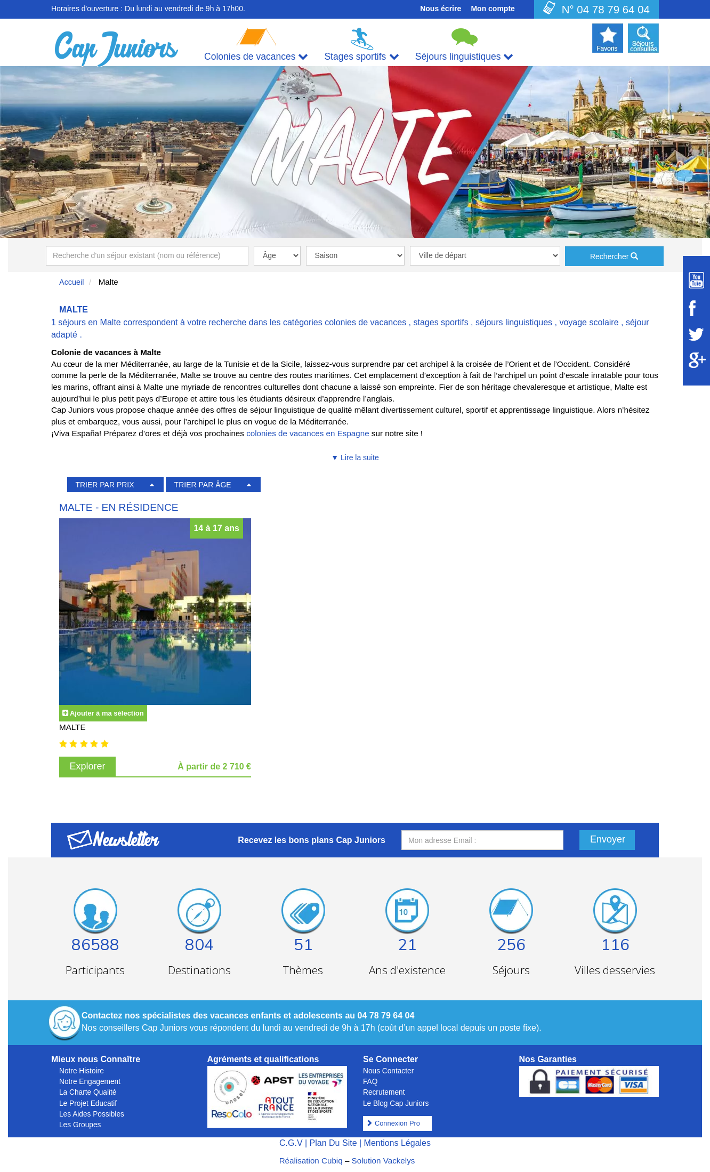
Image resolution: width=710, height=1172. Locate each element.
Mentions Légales (397, 1142)
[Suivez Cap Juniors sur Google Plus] (696, 360)
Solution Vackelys (383, 1160)
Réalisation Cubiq (311, 1160)
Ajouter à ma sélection (107, 713)
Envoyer (607, 839)
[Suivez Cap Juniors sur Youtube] (696, 280)
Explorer (88, 766)
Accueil (71, 282)
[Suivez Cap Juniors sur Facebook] (696, 308)
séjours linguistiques (513, 322)
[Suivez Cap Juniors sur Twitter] (696, 334)
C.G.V (291, 1142)
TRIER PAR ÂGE (202, 484)
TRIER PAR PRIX (104, 484)
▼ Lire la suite (354, 457)
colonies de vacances (365, 322)
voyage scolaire (588, 322)
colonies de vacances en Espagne (307, 433)
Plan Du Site (333, 1142)
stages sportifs (441, 322)
